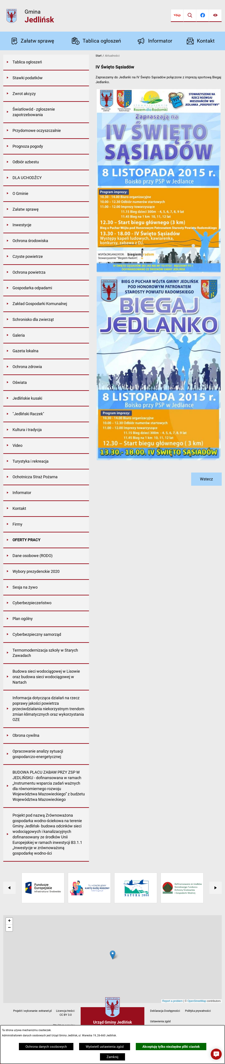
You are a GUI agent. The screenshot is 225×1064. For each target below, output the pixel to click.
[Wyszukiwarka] (189, 15)
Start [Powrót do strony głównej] (99, 55)
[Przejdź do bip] (177, 15)
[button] (216, 1054)
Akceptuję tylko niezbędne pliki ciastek (171, 1047)
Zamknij (112, 1057)
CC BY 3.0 (66, 1014)
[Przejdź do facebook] (202, 15)
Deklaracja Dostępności (165, 1010)
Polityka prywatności (198, 1010)
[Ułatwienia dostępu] (215, 15)
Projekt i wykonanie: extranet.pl (32, 1010)
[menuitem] (46, 62)
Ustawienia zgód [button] (160, 1021)
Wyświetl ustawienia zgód (104, 1047)
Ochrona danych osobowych (46, 1047)
